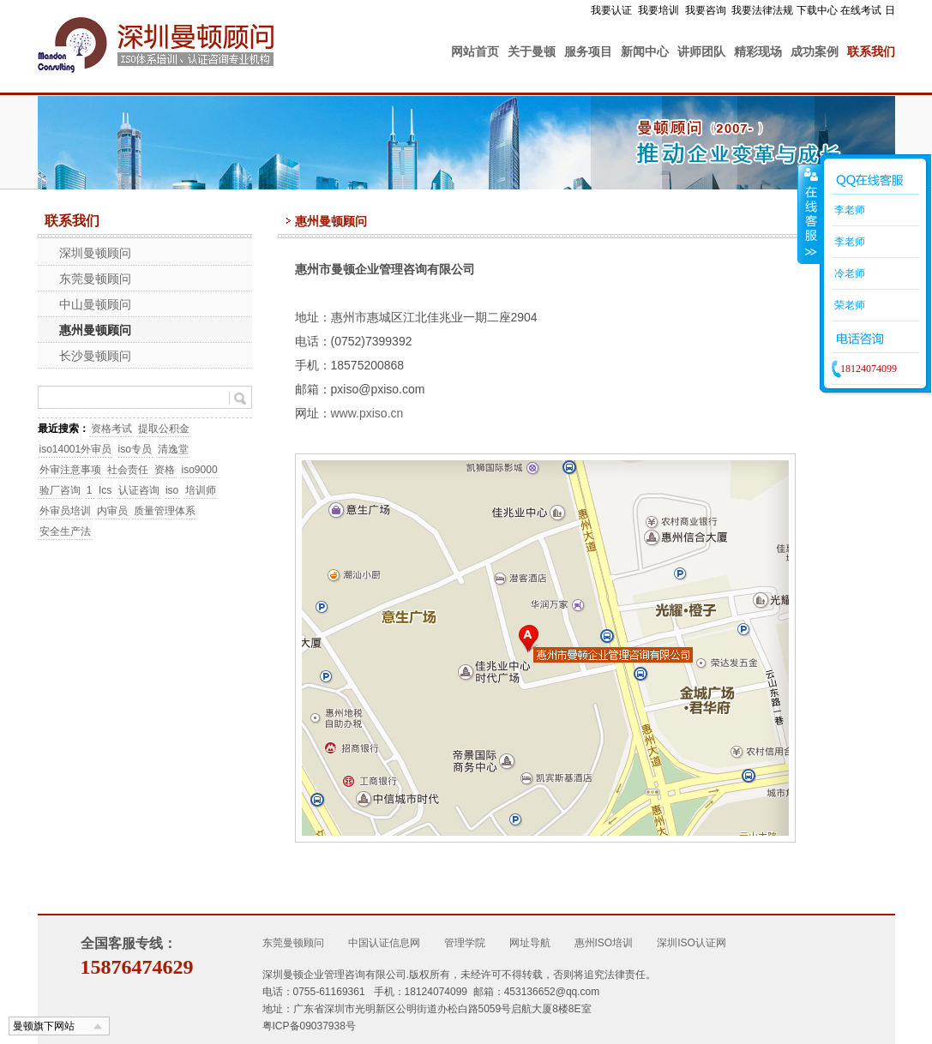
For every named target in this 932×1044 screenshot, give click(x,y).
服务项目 (588, 51)
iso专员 (135, 449)
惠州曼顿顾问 (95, 330)
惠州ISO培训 (604, 943)
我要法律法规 (762, 10)
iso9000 (200, 470)
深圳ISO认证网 (691, 943)
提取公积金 (163, 429)
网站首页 (475, 51)
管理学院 (464, 943)
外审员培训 (65, 511)
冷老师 (848, 273)
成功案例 (815, 51)
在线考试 (860, 10)
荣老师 (848, 305)
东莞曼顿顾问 (95, 278)
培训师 (200, 490)
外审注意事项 (70, 470)
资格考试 (111, 429)
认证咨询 (138, 490)
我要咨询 (705, 10)
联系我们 (871, 51)
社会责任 (127, 470)
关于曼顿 (532, 51)
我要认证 (611, 10)
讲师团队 (701, 51)
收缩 (809, 213)
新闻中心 (645, 51)
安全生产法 (65, 531)
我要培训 (658, 10)
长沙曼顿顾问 (95, 356)
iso (171, 490)
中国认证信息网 (384, 943)
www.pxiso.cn (367, 413)
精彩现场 (758, 51)
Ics (105, 490)
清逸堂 (173, 449)
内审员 (112, 511)
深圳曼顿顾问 (95, 253)
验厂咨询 (60, 490)
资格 (164, 470)
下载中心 (817, 10)
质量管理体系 (164, 511)
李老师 (848, 210)
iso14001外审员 (75, 449)
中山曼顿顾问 (95, 304)
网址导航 (529, 943)
